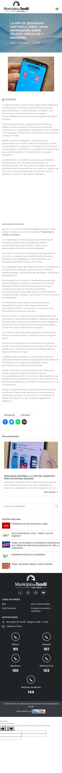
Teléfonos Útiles (14, 626)
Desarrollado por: (31, 711)
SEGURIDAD (9, 415)
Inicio (12, 42)
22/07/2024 (9, 99)
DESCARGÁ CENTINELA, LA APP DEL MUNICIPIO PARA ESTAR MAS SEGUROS (29, 477)
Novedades (24, 42)
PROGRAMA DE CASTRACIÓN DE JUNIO (30, 524)
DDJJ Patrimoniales (40, 604)
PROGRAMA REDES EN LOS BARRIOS (28, 554)
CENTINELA (25, 415)
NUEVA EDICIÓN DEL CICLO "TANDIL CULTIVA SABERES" (32, 534)
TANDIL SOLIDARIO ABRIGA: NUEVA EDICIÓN (32, 564)
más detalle (51, 492)
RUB (4, 604)
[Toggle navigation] (57, 9)
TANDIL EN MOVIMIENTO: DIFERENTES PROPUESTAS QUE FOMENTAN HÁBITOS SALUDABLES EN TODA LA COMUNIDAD (36, 545)
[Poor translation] (10, 729)
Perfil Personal (9, 608)
